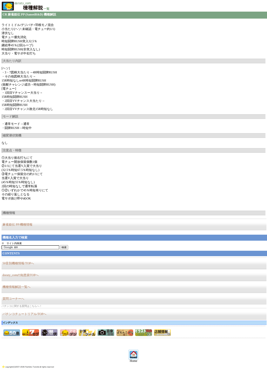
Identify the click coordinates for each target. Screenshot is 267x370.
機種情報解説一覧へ (16, 286)
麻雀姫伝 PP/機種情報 (17, 224)
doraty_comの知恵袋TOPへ (21, 275)
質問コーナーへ (13, 298)
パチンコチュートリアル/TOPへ (24, 314)
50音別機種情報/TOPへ (18, 263)
